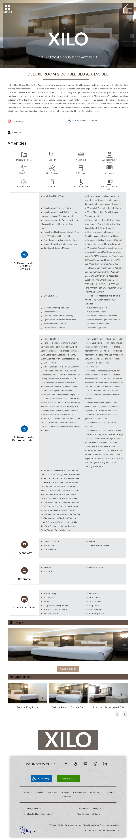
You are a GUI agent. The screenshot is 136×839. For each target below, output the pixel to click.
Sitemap (65, 792)
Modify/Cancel (68, 778)
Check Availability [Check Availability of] (68, 669)
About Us (28, 792)
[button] (117, 714)
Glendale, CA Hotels (32, 808)
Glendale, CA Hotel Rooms (89, 814)
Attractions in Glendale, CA (89, 808)
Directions (52, 792)
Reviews (40, 792)
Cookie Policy (79, 792)
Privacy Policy (96, 792)
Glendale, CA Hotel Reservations (38, 814)
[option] (28, 696)
